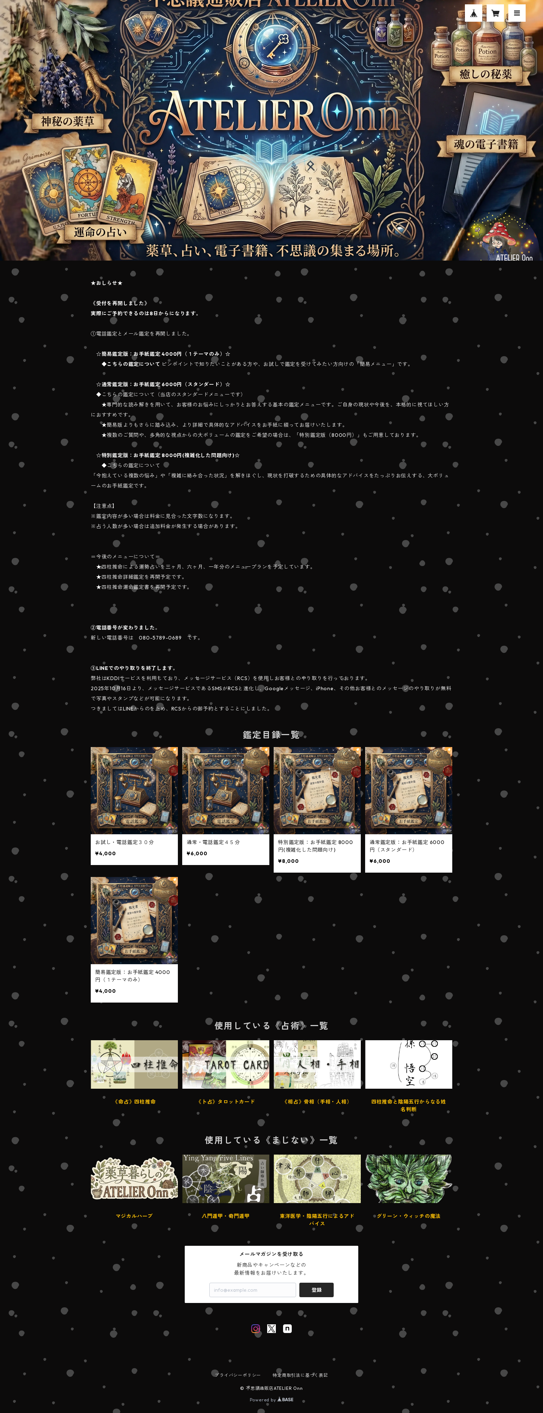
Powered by (272, 1400)
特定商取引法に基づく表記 (300, 1375)
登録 (317, 1290)
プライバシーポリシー (238, 1375)
